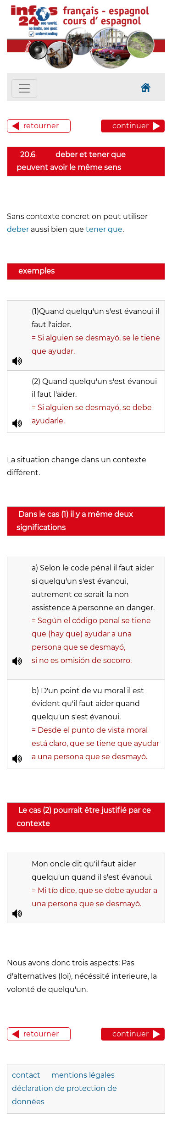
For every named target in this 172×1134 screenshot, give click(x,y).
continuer (130, 125)
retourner (41, 125)
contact (26, 1075)
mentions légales (83, 1075)
